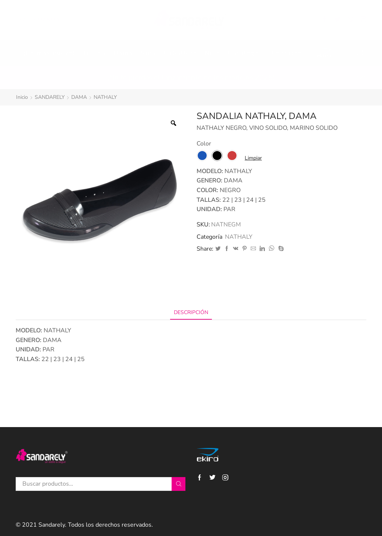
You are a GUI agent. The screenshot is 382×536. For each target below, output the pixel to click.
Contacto (287, 53)
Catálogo (246, 53)
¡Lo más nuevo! (49, 53)
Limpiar (253, 158)
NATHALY (105, 97)
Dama (123, 53)
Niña (148, 53)
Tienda (94, 53)
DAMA (79, 97)
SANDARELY (50, 97)
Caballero (180, 53)
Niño (212, 53)
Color (204, 144)
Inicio (22, 97)
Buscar (178, 484)
